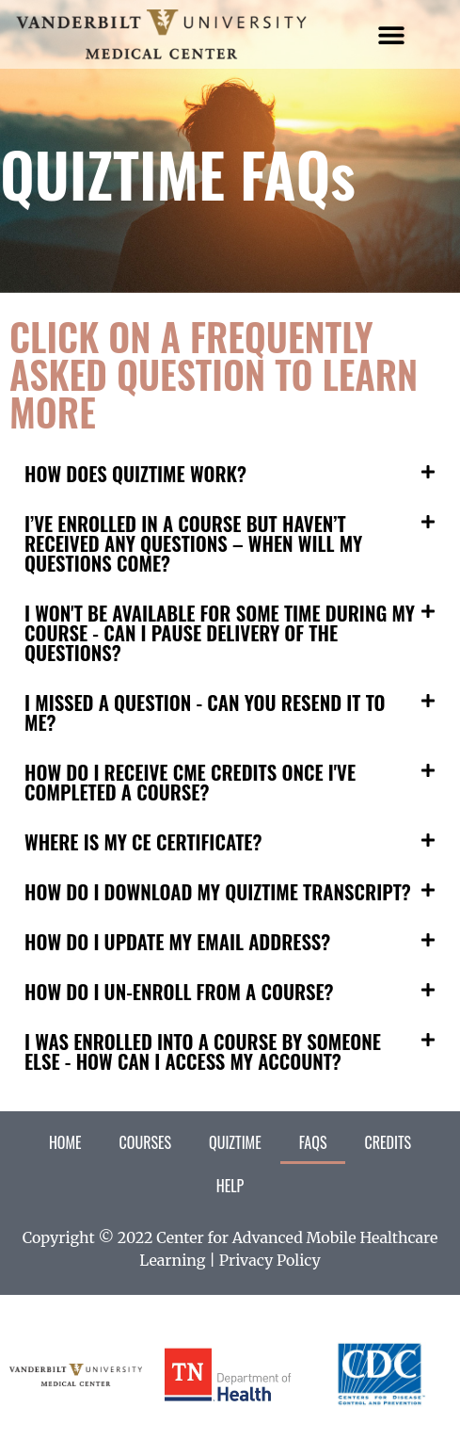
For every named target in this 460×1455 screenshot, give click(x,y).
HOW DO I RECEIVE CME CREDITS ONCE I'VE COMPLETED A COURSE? (190, 781)
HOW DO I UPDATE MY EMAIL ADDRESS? (177, 941)
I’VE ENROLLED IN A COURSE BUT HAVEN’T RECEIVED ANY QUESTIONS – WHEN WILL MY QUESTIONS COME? (193, 543)
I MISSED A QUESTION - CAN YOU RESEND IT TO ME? (205, 711)
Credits (387, 1142)
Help (230, 1185)
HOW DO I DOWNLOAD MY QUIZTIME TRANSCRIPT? (217, 891)
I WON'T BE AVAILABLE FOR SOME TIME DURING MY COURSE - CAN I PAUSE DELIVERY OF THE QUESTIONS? (219, 632)
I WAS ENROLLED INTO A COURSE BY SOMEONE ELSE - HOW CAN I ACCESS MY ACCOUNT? (202, 1051)
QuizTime (235, 1142)
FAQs (313, 1142)
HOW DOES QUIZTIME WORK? (135, 473)
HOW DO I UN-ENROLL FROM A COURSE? (179, 991)
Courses (145, 1142)
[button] (391, 34)
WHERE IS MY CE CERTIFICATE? (143, 841)
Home (65, 1142)
